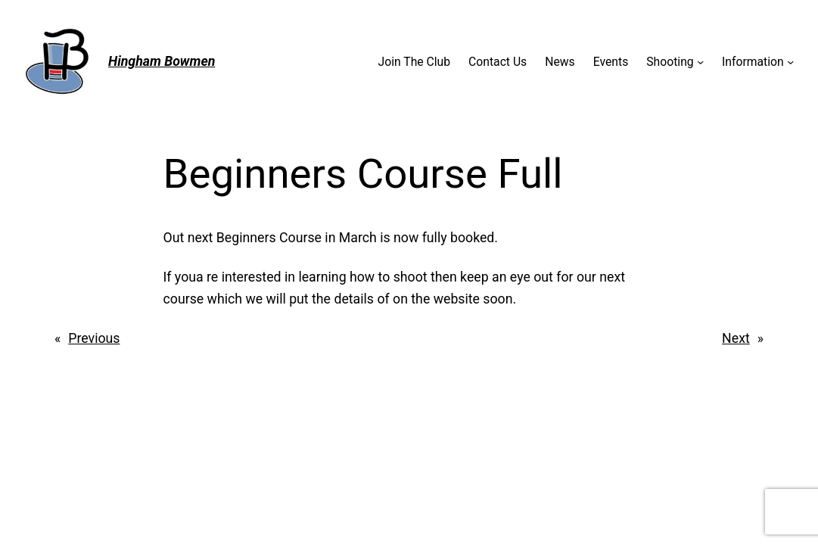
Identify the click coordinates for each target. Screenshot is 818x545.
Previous (94, 338)
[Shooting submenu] (700, 61)
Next (736, 338)
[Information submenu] (790, 61)
